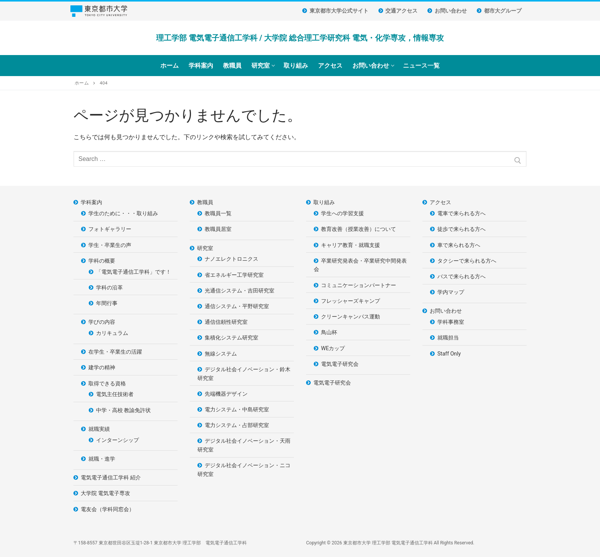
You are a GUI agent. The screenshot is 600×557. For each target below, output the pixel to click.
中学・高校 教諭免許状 (123, 410)
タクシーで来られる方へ (466, 261)
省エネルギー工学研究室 (234, 275)
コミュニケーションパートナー (358, 285)
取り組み (324, 202)
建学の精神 (101, 367)
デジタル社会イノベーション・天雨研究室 (243, 445)
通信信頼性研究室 (226, 322)
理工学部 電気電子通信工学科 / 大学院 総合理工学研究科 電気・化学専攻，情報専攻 (300, 37)
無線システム (221, 354)
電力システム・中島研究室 (237, 409)
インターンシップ (117, 440)
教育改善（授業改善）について (358, 229)
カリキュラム (112, 333)
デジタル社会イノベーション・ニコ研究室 (243, 469)
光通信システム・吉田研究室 (239, 290)
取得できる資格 (107, 383)
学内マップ (450, 292)
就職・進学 (101, 459)
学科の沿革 (109, 287)
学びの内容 (102, 322)
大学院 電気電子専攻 (105, 493)
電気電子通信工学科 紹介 (111, 477)
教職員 (205, 202)
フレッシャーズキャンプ (350, 301)
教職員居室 (218, 229)
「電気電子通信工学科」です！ (133, 272)
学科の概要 (102, 261)
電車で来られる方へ (461, 213)
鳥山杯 (329, 332)
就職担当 (448, 338)
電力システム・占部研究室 (237, 425)
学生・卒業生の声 (109, 245)
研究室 (205, 248)
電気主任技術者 (115, 394)
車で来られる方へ (458, 245)
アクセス (441, 202)
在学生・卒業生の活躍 (115, 352)
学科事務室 (450, 322)
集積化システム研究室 (231, 338)
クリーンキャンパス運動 (350, 316)
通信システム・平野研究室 (237, 306)
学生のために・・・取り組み (123, 213)
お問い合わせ (446, 311)
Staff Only (449, 354)
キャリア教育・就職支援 (350, 245)
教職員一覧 (218, 213)
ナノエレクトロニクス (231, 259)
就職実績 (99, 429)
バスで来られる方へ (461, 276)
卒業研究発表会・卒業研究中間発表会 (360, 265)
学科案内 (92, 202)
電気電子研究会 (340, 364)
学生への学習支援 (342, 213)
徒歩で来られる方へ (461, 229)
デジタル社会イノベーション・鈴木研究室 (243, 373)
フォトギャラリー (109, 229)
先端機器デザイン (226, 394)
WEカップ (333, 348)
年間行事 (106, 303)
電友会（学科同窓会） (107, 509)
